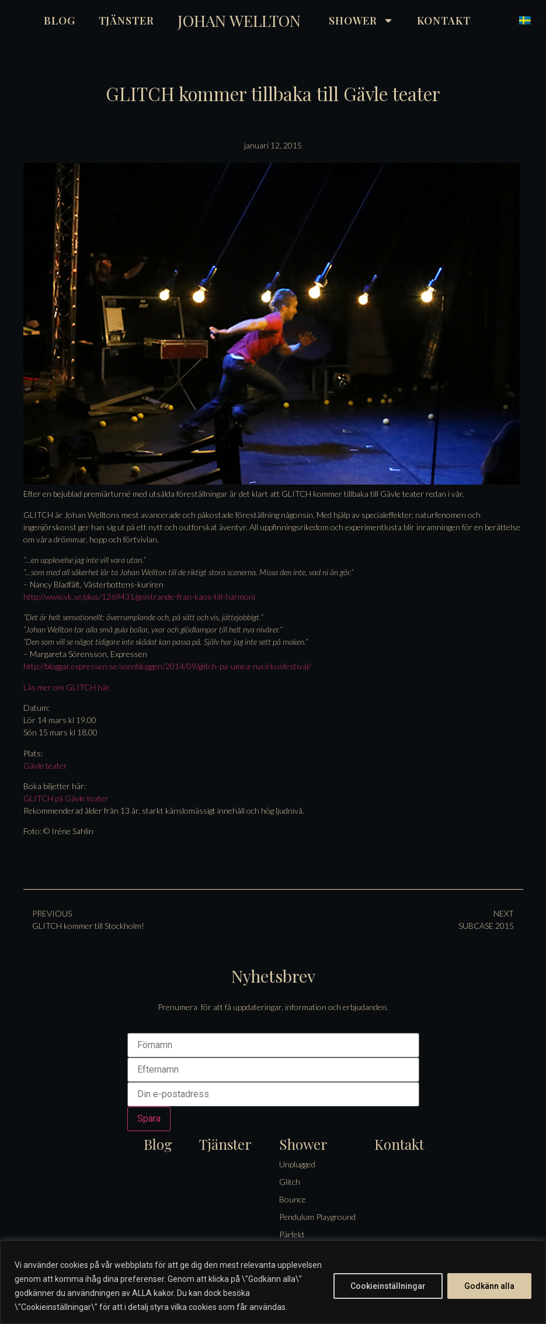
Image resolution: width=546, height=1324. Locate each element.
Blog (59, 20)
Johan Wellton (239, 20)
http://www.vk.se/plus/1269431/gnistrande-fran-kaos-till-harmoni (139, 596)
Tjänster (126, 20)
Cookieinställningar (388, 1286)
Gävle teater (45, 765)
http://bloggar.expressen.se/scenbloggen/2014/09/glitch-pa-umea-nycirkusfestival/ (167, 666)
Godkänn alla (489, 1286)
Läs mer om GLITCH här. (67, 687)
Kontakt (443, 20)
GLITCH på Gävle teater (66, 798)
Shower (361, 20)
